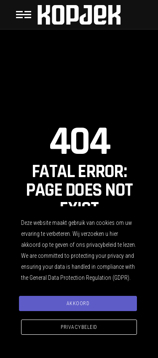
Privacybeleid (79, 327)
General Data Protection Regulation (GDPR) (79, 277)
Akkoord (78, 303)
